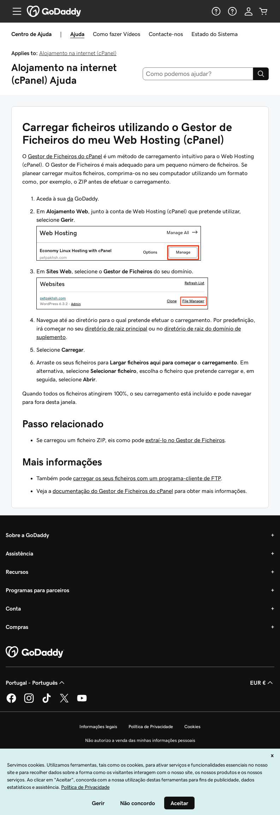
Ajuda (77, 34)
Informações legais (98, 726)
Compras (17, 627)
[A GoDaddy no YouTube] (82, 701)
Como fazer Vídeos (116, 34)
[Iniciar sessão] (248, 11)
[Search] (261, 73)
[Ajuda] (215, 11)
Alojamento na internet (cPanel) (78, 53)
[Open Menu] (14, 11)
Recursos (17, 572)
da (70, 198)
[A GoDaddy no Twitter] (64, 701)
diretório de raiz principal (116, 328)
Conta (13, 608)
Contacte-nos (166, 34)
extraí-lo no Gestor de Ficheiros (185, 440)
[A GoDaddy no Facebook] (11, 701)
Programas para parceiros (37, 590)
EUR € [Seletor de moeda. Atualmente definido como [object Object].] (262, 682)
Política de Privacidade (151, 726)
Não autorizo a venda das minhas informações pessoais (140, 740)
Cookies (192, 726)
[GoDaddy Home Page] (35, 652)
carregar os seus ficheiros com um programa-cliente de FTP (147, 478)
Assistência (19, 553)
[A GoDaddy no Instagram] (29, 701)
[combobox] (198, 74)
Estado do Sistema (214, 34)
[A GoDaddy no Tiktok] (46, 701)
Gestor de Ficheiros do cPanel (65, 156)
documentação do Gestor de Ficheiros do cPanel (113, 491)
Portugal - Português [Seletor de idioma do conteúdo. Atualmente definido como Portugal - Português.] (36, 682)
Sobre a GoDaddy (27, 535)
